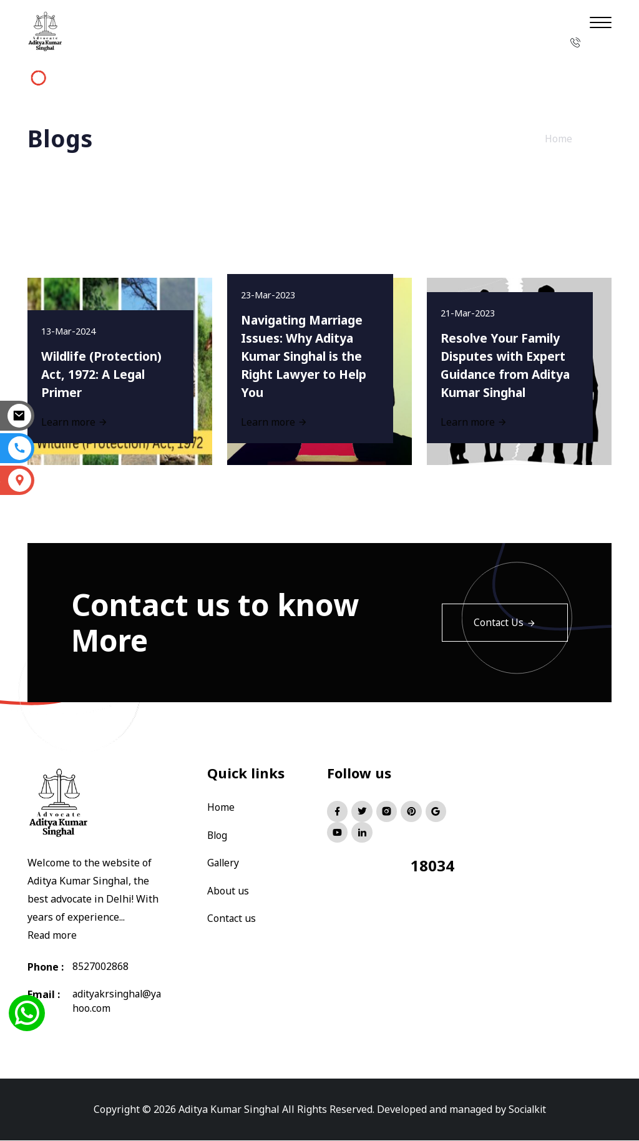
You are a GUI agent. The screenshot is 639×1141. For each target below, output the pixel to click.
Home (558, 138)
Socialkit (527, 1110)
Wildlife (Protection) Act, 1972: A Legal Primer (107, 372)
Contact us (231, 917)
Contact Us (504, 622)
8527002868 (100, 967)
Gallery (224, 862)
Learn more (276, 420)
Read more (52, 935)
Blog (217, 834)
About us (228, 889)
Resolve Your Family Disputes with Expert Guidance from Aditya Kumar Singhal (507, 353)
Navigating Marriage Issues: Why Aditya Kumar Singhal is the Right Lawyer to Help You (309, 353)
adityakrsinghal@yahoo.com (116, 1001)
